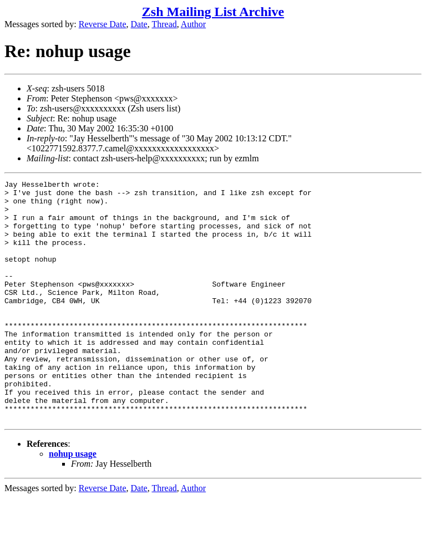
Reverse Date (102, 24)
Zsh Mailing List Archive (213, 11)
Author (193, 24)
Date (139, 24)
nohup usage (73, 502)
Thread (163, 24)
